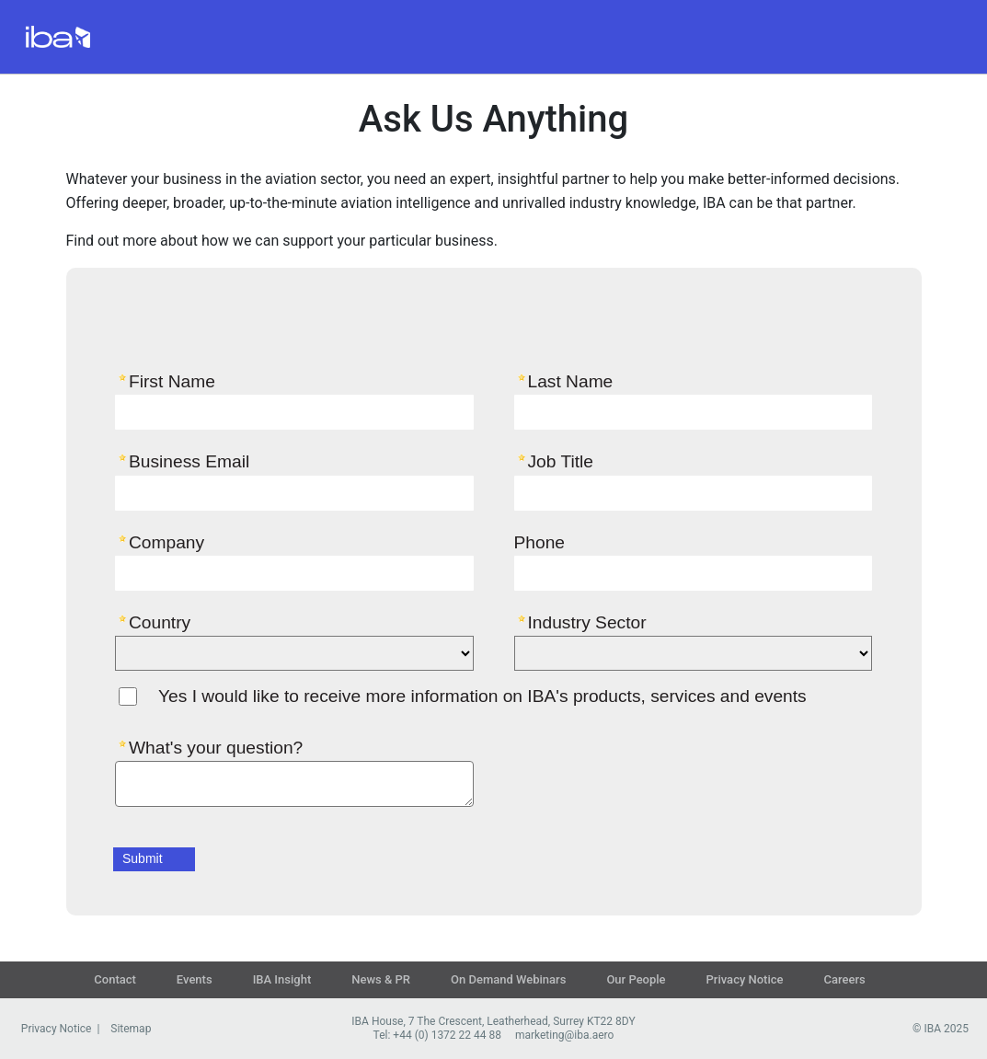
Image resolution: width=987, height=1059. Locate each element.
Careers (845, 979)
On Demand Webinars (508, 979)
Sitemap (130, 1028)
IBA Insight (282, 979)
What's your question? (216, 747)
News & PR (380, 979)
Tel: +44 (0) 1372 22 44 (430, 1035)
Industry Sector (587, 622)
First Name (172, 381)
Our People (635, 979)
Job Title (560, 461)
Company (166, 542)
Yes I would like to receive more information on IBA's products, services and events (482, 696)
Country (159, 622)
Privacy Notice (745, 979)
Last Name (571, 381)
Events (194, 979)
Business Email (189, 461)
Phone (539, 542)
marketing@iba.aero (564, 1035)
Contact (115, 979)
